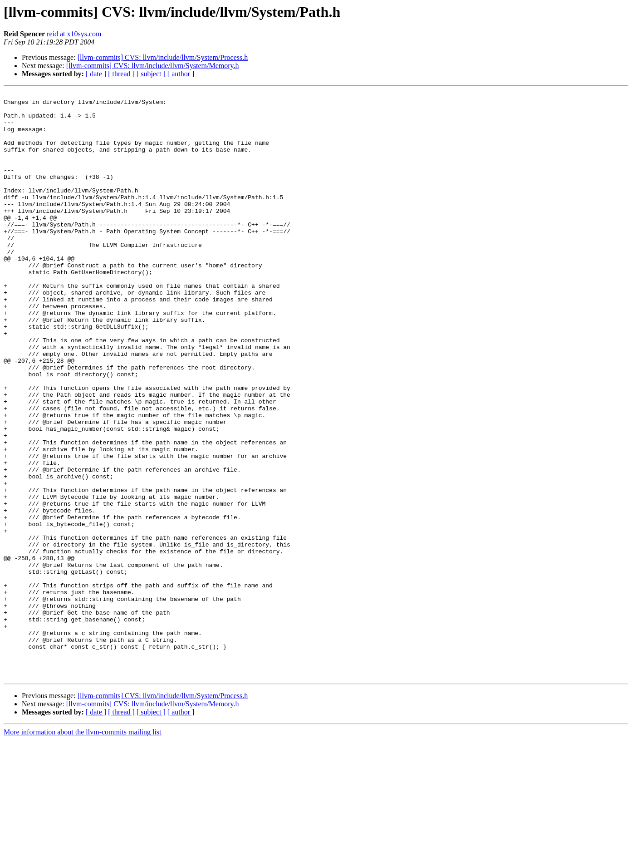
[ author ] (181, 74)
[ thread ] (121, 74)
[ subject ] (151, 74)
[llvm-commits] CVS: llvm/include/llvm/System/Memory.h (152, 65)
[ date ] (96, 74)
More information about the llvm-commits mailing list (83, 849)
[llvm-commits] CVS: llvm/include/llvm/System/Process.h (163, 57)
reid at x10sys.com (74, 34)
